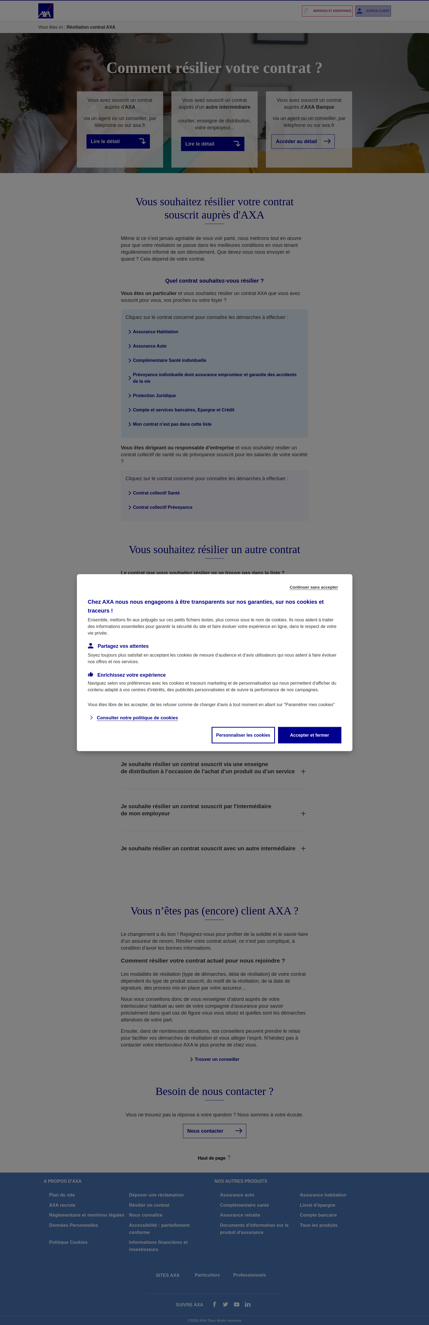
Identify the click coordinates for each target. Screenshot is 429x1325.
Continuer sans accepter (314, 586)
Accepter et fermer (309, 735)
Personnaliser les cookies (243, 735)
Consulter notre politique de (137, 717)
